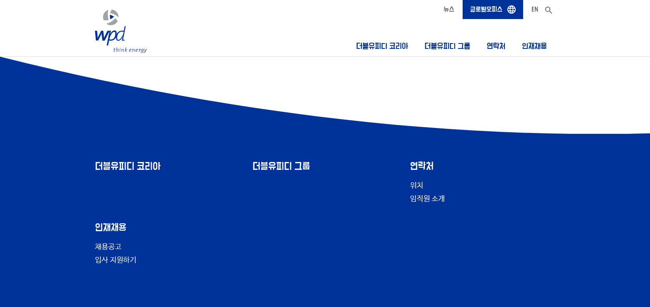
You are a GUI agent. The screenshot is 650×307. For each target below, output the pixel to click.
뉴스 (449, 9)
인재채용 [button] (534, 46)
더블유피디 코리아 (382, 46)
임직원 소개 (427, 199)
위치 (416, 185)
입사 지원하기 (115, 260)
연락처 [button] (496, 46)
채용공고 (108, 247)
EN (534, 9)
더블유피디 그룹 (447, 46)
